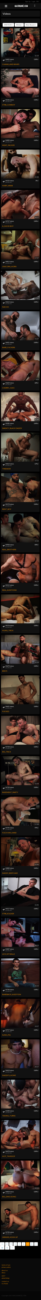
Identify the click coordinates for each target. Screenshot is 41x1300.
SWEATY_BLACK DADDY (12, 428)
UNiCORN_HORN (9, 266)
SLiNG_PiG (6, 1035)
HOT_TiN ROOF (8, 1156)
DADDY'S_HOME (9, 1075)
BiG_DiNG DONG (9, 1197)
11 (7, 1248)
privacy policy (6, 1267)
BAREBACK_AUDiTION (11, 994)
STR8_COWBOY (8, 105)
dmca (3, 1273)
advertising (5, 1278)
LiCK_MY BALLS (8, 954)
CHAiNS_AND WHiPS (10, 64)
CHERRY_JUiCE (8, 388)
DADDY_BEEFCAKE (10, 873)
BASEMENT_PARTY (10, 792)
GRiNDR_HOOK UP (10, 1237)
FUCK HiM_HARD (9, 833)
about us (5, 1270)
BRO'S (4, 671)
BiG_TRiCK (6, 752)
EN (37, 1)
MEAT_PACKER (8, 145)
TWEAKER (6, 469)
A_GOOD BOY (7, 226)
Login (33, 1)
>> (12, 1248)
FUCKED (5, 711)
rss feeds (5, 1283)
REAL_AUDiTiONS (9, 590)
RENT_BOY (6, 509)
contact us (5, 1281)
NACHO (5, 307)
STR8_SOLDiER (8, 914)
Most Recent (31, 25)
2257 (3, 1276)
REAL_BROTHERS (9, 549)
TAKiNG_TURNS (8, 1116)
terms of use (6, 1265)
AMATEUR (8, 25)
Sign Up (28, 1)
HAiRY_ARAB (7, 185)
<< (2, 1244)
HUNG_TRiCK (7, 630)
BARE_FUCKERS (8, 347)
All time (19, 25)
